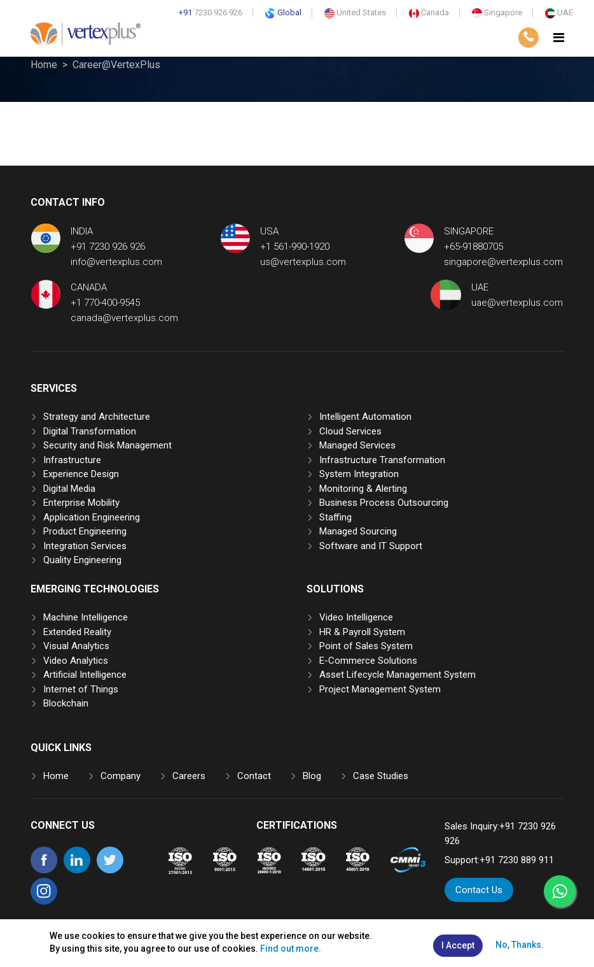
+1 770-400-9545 (105, 302)
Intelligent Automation (365, 416)
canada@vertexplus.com (124, 318)
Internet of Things (80, 689)
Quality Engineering (82, 560)
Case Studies (380, 776)
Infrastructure (72, 460)
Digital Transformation (89, 431)
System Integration (359, 474)
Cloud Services (350, 431)
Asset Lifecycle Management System (397, 674)
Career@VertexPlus (116, 65)
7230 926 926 (210, 12)
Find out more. (290, 948)
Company (120, 776)
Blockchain (65, 703)
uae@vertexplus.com (517, 302)
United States (355, 12)
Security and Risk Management (107, 445)
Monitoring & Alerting (363, 488)
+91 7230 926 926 (108, 246)
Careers (188, 776)
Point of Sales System (366, 646)
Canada (429, 12)
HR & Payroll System (362, 632)
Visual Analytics (76, 646)
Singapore (497, 12)
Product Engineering (85, 531)
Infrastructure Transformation (382, 460)
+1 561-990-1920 (294, 246)
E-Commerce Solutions (368, 660)
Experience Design (81, 474)
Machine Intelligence (85, 617)
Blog (312, 776)
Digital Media (69, 488)
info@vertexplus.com (116, 262)
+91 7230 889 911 (517, 860)
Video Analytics (75, 660)
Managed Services (357, 445)
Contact (254, 776)
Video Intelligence (356, 617)
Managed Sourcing (358, 531)
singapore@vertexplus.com (503, 262)
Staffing (335, 517)
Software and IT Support (370, 546)
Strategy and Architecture (96, 416)
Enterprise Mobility (81, 502)
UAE (559, 12)
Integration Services (85, 546)
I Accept (457, 945)
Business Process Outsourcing (383, 502)
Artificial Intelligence (85, 674)
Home (44, 65)
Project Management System (380, 689)
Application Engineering (91, 517)
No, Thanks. (519, 945)
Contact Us (478, 890)
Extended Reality (77, 632)
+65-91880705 (473, 246)
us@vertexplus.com (303, 262)
